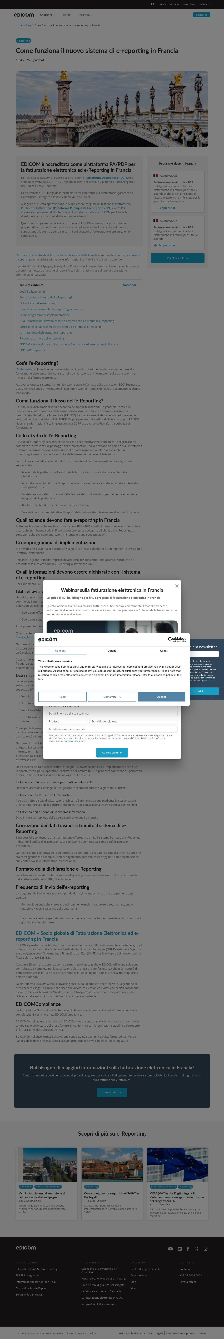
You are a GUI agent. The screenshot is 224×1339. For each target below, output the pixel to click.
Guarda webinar (112, 752)
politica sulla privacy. (76, 740)
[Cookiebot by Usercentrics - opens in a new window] (171, 639)
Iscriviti (198, 691)
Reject (62, 696)
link (40, 678)
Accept (161, 696)
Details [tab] (112, 650)
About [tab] (164, 650)
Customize (112, 696)
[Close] (177, 586)
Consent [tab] (60, 650)
